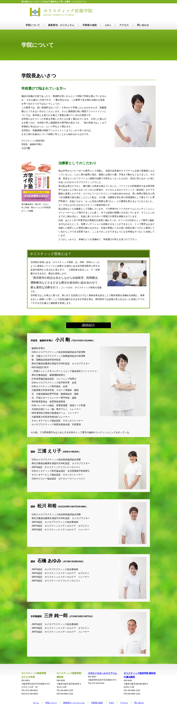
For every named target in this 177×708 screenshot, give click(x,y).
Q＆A (108, 25)
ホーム (36, 703)
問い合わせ (143, 25)
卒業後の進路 (89, 25)
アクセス (124, 25)
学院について (33, 25)
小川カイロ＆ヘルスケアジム (102, 673)
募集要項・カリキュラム (61, 25)
